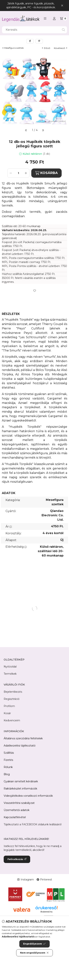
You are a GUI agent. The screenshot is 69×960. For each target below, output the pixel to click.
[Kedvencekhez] (34, 291)
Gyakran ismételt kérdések (21, 781)
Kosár (7, 713)
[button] (45, 18)
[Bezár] (62, 5)
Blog (7, 774)
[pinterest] (39, 41)
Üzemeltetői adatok (16, 810)
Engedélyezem (34, 943)
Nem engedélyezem (34, 952)
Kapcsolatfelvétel (15, 817)
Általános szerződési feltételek (23, 738)
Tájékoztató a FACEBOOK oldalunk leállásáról (32, 824)
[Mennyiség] (18, 173)
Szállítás (9, 752)
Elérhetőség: (16, 546)
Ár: (9, 526)
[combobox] (34, 29)
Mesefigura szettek (14, 48)
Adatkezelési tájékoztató (20, 745)
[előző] (26, 130)
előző (46, 48)
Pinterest (44, 879)
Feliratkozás (17, 859)
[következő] (43, 130)
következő (60, 48)
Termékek (10, 673)
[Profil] (54, 18)
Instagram (25, 879)
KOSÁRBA (46, 173)
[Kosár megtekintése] (63, 18)
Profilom (9, 706)
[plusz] (25, 173)
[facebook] (30, 41)
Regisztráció (12, 699)
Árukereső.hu (46, 912)
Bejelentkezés (13, 691)
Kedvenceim (12, 720)
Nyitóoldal (10, 666)
